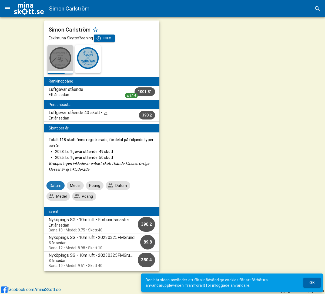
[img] (29, 8)
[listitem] (101, 92)
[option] (101, 225)
